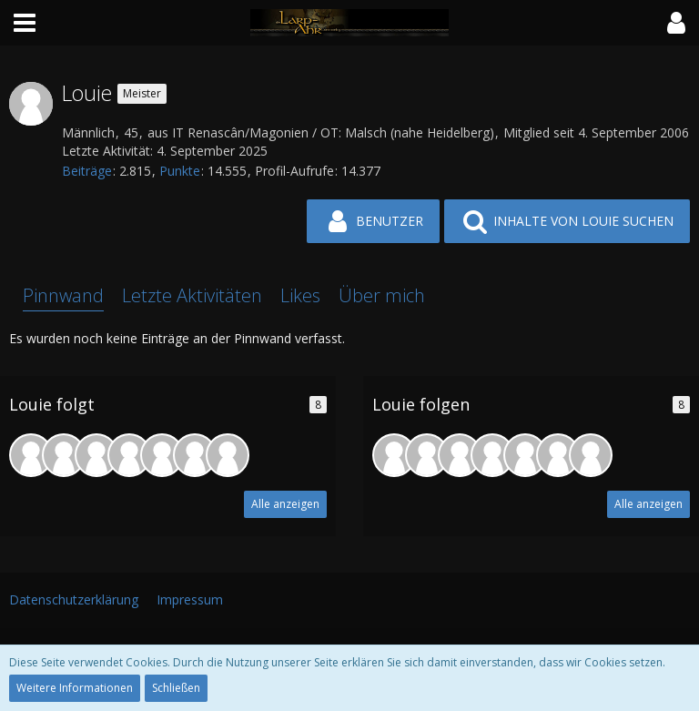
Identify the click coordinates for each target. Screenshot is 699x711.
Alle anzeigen (285, 504)
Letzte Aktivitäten (192, 295)
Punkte (179, 170)
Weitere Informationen (74, 688)
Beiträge (87, 170)
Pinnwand (63, 295)
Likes (300, 295)
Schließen (176, 688)
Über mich (382, 295)
